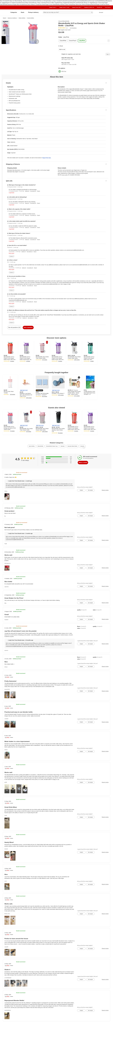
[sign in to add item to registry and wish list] (107, 54)
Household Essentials (76, 0)
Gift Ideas (70, 2)
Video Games (29, 2)
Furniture (63, 0)
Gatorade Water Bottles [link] (72, 446)
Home (36, 0)
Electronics (22, 2)
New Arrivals (3, 0)
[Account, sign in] (100, 12)
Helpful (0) (27, 191)
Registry (88, 4)
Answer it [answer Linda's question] (11, 290)
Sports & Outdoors (11, 2)
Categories (14, 12)
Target (4, 18)
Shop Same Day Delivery (79, 4)
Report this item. (46, 157)
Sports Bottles (30, 18)
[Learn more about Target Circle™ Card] (84, 58)
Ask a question (28, 327)
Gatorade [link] (63, 446)
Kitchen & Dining (42, 0)
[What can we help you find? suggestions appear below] (67, 12)
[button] (24, 390)
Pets (80, 2)
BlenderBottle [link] (40, 446)
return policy (65, 175)
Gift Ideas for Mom (12, 0)
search (91, 12)
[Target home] (5, 12)
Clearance (10, 4)
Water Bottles (22, 18)
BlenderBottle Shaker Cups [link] (52, 446)
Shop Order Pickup (67, 4)
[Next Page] (108, 40)
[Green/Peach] (72, 40)
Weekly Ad (59, 4)
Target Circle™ (52, 7)
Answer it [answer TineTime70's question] (11, 256)
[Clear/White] (63, 40)
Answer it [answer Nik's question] (11, 306)
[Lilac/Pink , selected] (82, 40)
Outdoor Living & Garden (54, 0)
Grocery (68, 0)
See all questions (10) (14, 327)
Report (38, 191)
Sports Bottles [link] (32, 446)
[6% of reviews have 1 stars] (56, 462)
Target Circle (99, 4)
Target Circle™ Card (64, 7)
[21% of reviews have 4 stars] (56, 458)
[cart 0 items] (108, 12)
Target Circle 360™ (76, 7)
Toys (17, 2)
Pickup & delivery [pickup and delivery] (34, 12)
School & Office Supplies (52, 2)
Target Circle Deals (50, 4)
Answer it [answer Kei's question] (11, 322)
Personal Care (93, 0)
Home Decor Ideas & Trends (31, 4)
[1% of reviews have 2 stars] (56, 461)
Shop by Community (98, 2)
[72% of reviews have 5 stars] (56, 456)
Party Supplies (63, 2)
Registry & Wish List (89, 7)
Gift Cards (76, 2)
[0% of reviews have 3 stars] (56, 459)
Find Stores (106, 4)
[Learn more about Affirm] (84, 63)
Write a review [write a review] (83, 462)
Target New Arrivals (18, 4)
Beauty (87, 0)
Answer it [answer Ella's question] (11, 272)
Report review (105, 490)
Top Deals (42, 4)
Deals (5, 4)
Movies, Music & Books (39, 2)
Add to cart (62, 49)
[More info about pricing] (94, 32)
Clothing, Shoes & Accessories (25, 0)
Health (99, 0)
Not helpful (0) (33, 191)
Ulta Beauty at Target (87, 2)
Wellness (103, 0)
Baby (83, 0)
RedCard (93, 4)
